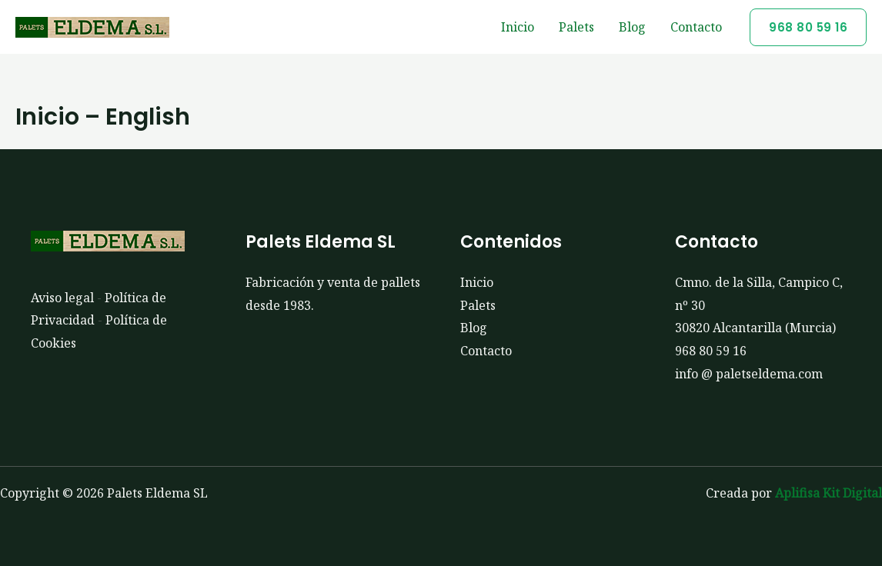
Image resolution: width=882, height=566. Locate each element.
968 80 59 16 (711, 350)
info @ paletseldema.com (749, 373)
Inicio (517, 26)
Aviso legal (62, 297)
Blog (632, 26)
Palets (576, 26)
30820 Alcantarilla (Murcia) (755, 327)
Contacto (696, 26)
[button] (808, 27)
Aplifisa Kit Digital (828, 492)
